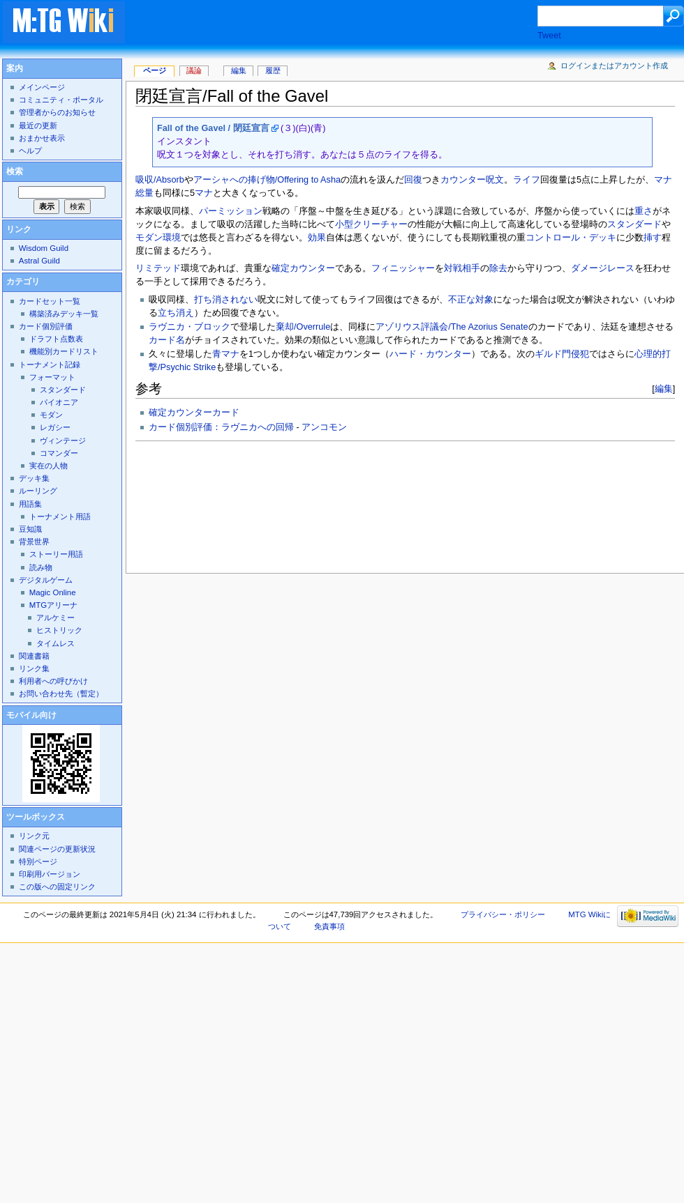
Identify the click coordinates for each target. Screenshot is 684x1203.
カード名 (167, 340)
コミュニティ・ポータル (61, 99)
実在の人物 (48, 465)
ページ (154, 70)
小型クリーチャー (371, 224)
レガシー (55, 427)
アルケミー (55, 617)
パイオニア (59, 402)
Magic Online (52, 592)
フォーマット (52, 377)
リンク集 (34, 668)
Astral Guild (39, 260)
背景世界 (34, 541)
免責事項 (329, 926)
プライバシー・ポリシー (503, 914)
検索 (14, 171)
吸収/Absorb (159, 180)
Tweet (549, 35)
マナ (204, 193)
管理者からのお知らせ (57, 112)
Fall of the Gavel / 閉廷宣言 (213, 128)
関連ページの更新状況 (57, 849)
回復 (413, 180)
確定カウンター (303, 268)
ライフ (526, 180)
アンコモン (324, 427)
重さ (643, 211)
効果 (317, 238)
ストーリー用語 (56, 554)
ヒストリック (59, 630)
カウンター (463, 180)
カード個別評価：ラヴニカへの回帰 (221, 427)
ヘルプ (30, 150)
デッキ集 (34, 478)
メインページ (42, 87)
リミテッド (158, 268)
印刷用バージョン (49, 874)
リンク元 (34, 836)
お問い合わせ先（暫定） (61, 693)
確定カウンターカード (194, 412)
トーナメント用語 (60, 516)
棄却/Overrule (303, 327)
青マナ (225, 354)
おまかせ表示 (42, 138)
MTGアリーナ (53, 605)
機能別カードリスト (63, 351)
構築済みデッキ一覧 (63, 313)
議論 (194, 70)
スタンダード (634, 224)
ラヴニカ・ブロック (189, 327)
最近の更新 (38, 125)
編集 (664, 388)
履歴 (273, 70)
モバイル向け (31, 715)
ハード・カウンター (430, 354)
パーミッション (230, 211)
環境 (172, 238)
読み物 (40, 567)
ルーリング (38, 490)
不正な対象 (470, 300)
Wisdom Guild (43, 248)
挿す (653, 238)
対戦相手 (462, 268)
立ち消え (176, 313)
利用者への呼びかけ (53, 681)
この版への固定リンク (57, 886)
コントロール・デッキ (571, 238)
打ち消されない (226, 300)
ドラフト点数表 (56, 339)
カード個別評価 (46, 326)
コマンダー (59, 453)
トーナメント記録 (49, 364)
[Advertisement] (227, 46)
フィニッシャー (403, 268)
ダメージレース (602, 268)
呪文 (495, 180)
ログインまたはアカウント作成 (614, 65)
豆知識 (30, 529)
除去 (498, 268)
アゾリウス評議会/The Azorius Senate (452, 327)
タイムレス (55, 643)
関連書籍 (34, 656)
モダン (149, 238)
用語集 (30, 504)
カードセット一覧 (49, 301)
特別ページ (38, 861)
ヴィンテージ (63, 440)
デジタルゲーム (46, 580)
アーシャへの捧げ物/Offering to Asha (267, 180)
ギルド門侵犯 (562, 354)
